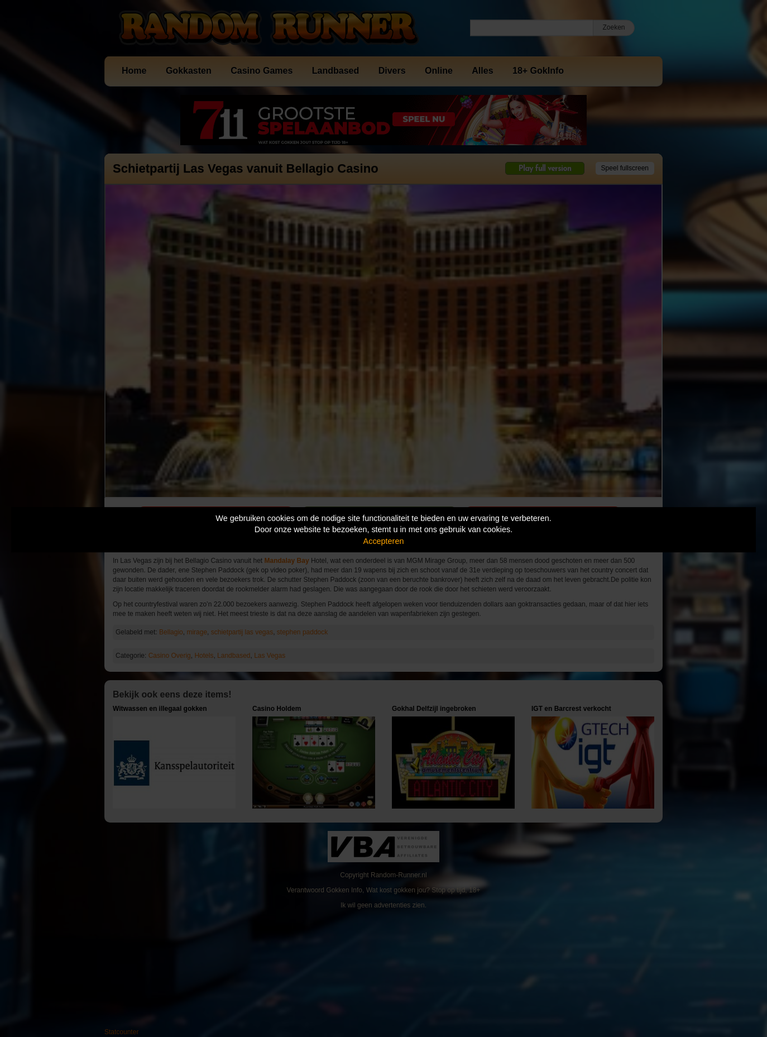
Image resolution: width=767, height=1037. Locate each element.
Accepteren (383, 541)
